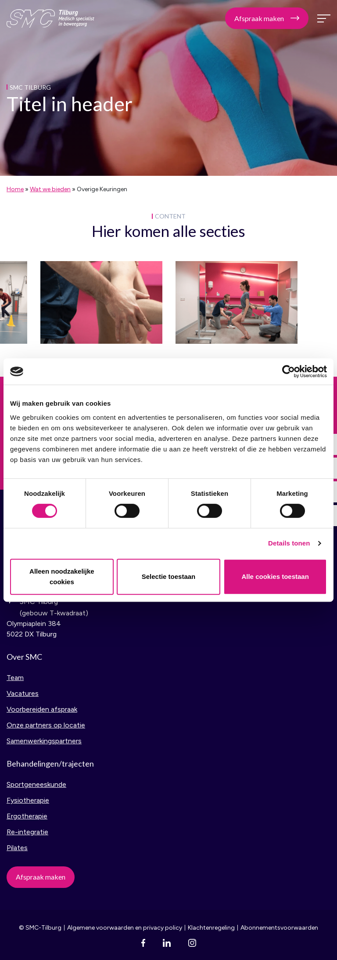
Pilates (17, 848)
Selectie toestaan (169, 576)
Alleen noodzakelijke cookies (61, 576)
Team (15, 677)
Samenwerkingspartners (44, 741)
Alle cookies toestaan (274, 576)
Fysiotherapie (28, 800)
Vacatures (23, 693)
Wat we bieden (50, 189)
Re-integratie (27, 832)
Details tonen (289, 543)
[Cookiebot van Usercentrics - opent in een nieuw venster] (288, 371)
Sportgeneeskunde (36, 784)
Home (15, 189)
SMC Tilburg (50, 18)
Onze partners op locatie (46, 725)
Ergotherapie (27, 816)
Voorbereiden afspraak (42, 709)
